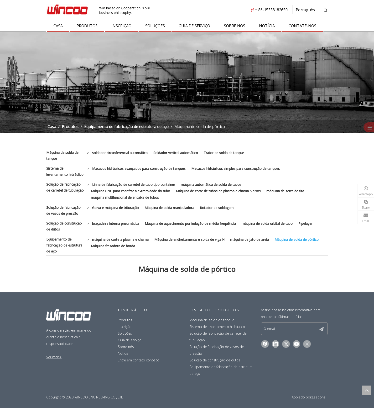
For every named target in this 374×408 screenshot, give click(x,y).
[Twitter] (286, 345)
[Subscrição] (325, 329)
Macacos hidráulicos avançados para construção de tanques (139, 168)
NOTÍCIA (267, 25)
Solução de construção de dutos (64, 226)
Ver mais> (54, 357)
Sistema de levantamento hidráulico (64, 171)
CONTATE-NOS (302, 25)
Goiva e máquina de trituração (115, 207)
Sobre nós (126, 346)
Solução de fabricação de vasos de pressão (63, 210)
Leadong (318, 397)
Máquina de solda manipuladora (169, 207)
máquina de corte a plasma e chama (120, 239)
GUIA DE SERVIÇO (194, 25)
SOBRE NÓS (234, 25)
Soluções (125, 333)
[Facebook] (265, 345)
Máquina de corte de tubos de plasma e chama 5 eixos (218, 191)
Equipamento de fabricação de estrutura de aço (64, 245)
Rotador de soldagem (217, 207)
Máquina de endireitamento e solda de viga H (189, 239)
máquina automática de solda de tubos (211, 184)
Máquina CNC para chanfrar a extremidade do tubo (130, 191)
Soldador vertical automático (175, 152)
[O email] (291, 329)
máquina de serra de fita (285, 191)
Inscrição (124, 326)
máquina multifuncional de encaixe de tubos (125, 197)
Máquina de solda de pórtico (297, 239)
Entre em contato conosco (138, 360)
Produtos (125, 320)
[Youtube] (296, 345)
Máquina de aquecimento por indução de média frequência (190, 223)
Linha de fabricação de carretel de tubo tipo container (133, 184)
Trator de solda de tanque (224, 152)
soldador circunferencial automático (120, 152)
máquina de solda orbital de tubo (267, 223)
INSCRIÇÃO (121, 25)
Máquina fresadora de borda (113, 246)
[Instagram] (307, 345)
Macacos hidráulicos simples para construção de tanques (235, 168)
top (366, 390)
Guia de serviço (129, 340)
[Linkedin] (275, 345)
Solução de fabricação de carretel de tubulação (65, 187)
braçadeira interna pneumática (115, 223)
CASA (58, 25)
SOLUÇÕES (155, 25)
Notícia (123, 353)
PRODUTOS (87, 25)
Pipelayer (305, 223)
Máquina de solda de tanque (62, 155)
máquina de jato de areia (249, 239)
